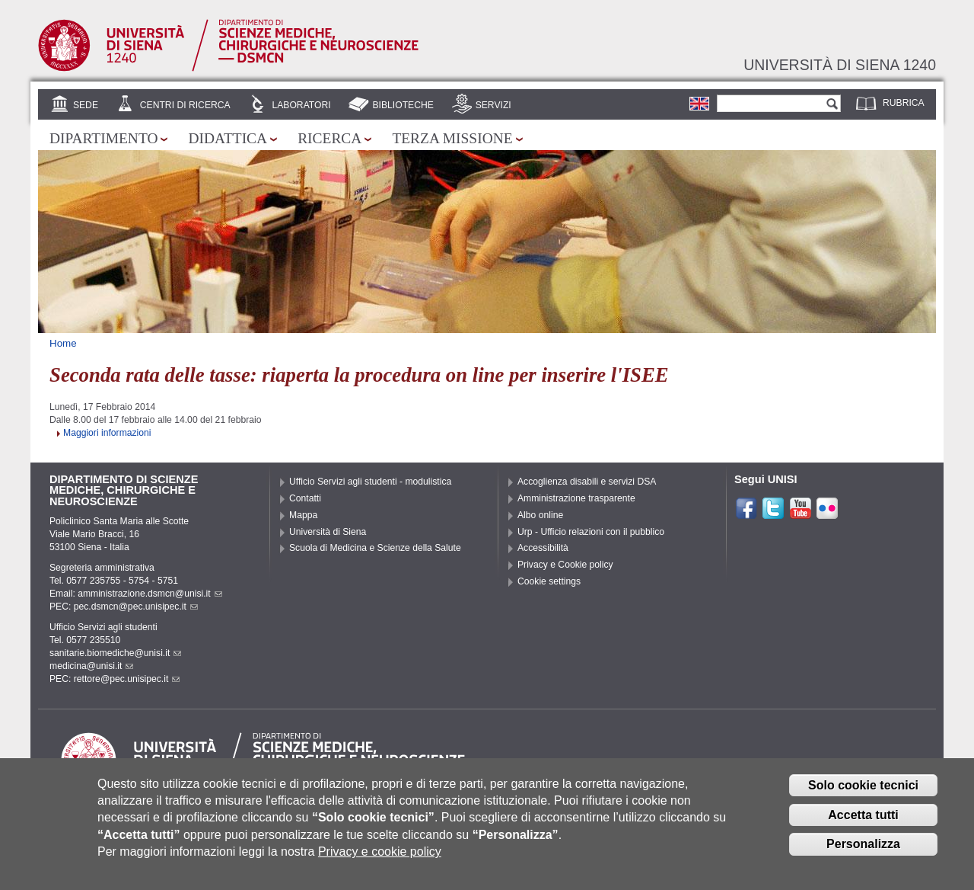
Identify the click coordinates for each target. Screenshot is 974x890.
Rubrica (904, 103)
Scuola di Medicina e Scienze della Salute (375, 548)
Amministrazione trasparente (576, 498)
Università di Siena (327, 532)
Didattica (227, 138)
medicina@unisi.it (91, 666)
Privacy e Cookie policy (565, 564)
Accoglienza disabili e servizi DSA (586, 481)
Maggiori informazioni (107, 432)
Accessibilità (542, 548)
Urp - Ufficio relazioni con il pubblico (590, 532)
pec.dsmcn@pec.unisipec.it (136, 606)
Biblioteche (402, 105)
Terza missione (452, 138)
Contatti (305, 498)
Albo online (540, 515)
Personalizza (863, 854)
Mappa (303, 515)
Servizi (493, 105)
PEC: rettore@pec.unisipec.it (114, 679)
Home (63, 343)
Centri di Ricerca (185, 105)
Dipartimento (103, 138)
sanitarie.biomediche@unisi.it (115, 653)
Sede (85, 105)
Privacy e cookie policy (379, 862)
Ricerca (329, 138)
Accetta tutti (863, 824)
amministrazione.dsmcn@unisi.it (149, 593)
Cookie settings (549, 581)
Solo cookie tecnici (863, 795)
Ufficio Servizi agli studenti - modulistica (370, 481)
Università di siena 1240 (839, 64)
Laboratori (301, 105)
